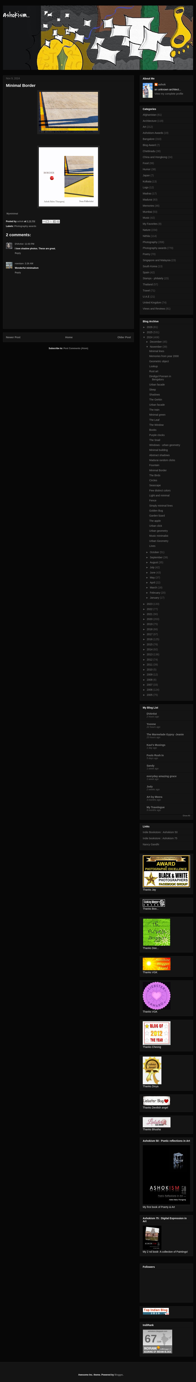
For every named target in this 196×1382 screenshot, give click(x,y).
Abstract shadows (159, 455)
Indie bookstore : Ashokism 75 (160, 838)
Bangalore (149, 138)
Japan (146, 175)
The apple (155, 520)
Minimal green (157, 414)
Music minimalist (158, 535)
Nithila (146, 236)
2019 (150, 624)
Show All (186, 815)
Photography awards (25, 226)
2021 (150, 614)
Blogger (118, 1374)
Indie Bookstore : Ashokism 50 (160, 832)
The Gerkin (155, 399)
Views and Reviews (154, 308)
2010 (150, 669)
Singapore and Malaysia (156, 260)
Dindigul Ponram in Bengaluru (160, 378)
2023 (150, 603)
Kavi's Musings (156, 744)
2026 (150, 327)
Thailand (148, 284)
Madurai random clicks (162, 460)
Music (146, 217)
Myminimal (12, 213)
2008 (150, 679)
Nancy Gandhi (151, 844)
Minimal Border (158, 470)
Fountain (154, 465)
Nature (147, 229)
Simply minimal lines (161, 505)
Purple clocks (157, 435)
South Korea (150, 266)
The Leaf (154, 419)
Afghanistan (149, 114)
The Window (156, 424)
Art (144, 126)
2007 (150, 684)
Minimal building (158, 450)
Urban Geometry (158, 540)
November (156, 346)
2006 (150, 689)
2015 (150, 644)
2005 (150, 694)
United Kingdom (152, 302)
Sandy (150, 765)
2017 (150, 634)
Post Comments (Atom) (75, 348)
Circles (153, 480)
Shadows (154, 394)
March (154, 587)
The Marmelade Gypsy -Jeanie (165, 734)
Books (152, 429)
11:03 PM (29, 244)
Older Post (124, 337)
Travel (146, 290)
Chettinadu (149, 151)
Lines (152, 545)
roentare (19, 263)
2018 (150, 629)
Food (146, 163)
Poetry (146, 254)
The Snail (154, 440)
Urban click (155, 525)
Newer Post (13, 337)
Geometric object (159, 361)
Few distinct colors (159, 490)
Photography (150, 242)
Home (69, 337)
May (152, 577)
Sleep (152, 389)
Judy (150, 786)
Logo (145, 187)
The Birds (154, 475)
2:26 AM (29, 263)
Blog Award (149, 145)
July (152, 567)
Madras (147, 193)
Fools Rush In (155, 755)
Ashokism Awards (153, 132)
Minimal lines (156, 351)
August (154, 562)
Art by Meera (154, 796)
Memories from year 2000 (164, 356)
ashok (162, 84)
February (155, 592)
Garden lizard (157, 515)
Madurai (147, 199)
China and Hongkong (155, 157)
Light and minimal (159, 495)
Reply (18, 253)
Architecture (150, 120)
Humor (147, 169)
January (155, 597)
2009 (150, 674)
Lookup (153, 366)
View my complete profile (169, 93)
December (156, 341)
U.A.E (146, 296)
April (153, 582)
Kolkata (147, 181)
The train (154, 409)
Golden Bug (156, 510)
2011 (150, 664)
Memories (148, 205)
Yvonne (151, 724)
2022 (150, 609)
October (155, 552)
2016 (150, 639)
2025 (150, 332)
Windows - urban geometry (164, 445)
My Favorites (150, 223)
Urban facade (157, 384)
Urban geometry (158, 530)
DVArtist (19, 244)
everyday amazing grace (162, 776)
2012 (150, 659)
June (153, 572)
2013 (150, 654)
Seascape (155, 485)
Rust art (153, 371)
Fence (152, 500)
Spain (146, 272)
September (156, 557)
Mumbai (147, 211)
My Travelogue (156, 807)
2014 (150, 649)
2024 (150, 337)
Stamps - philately (153, 278)
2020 (150, 619)
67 (151, 1338)
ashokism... (16, 15)
